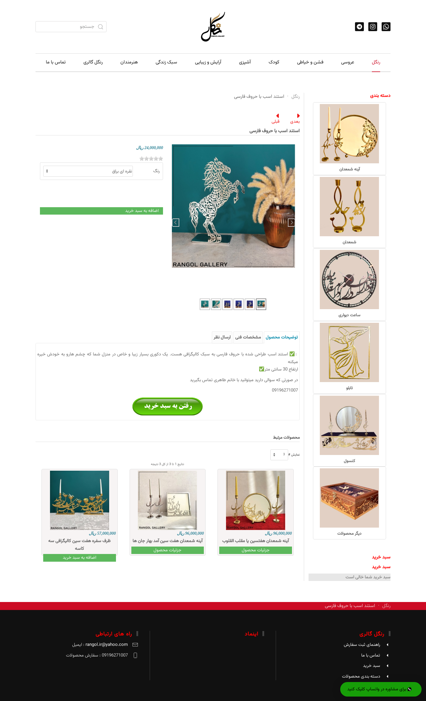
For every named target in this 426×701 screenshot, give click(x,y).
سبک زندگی (166, 62)
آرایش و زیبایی (208, 62)
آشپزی (245, 62)
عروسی (347, 62)
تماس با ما (56, 62)
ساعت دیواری (349, 315)
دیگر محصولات (349, 534)
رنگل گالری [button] (93, 62)
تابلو (349, 388)
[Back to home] (213, 26)
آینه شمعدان (349, 169)
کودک (274, 62)
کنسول (349, 461)
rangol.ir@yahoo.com (106, 644)
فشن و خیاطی (310, 62)
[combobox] (71, 26)
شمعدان (349, 242)
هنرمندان (129, 62)
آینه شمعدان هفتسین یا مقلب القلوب (255, 541)
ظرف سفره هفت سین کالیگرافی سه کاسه (79, 545)
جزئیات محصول (256, 550)
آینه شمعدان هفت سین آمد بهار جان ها (167, 541)
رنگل (376, 62)
